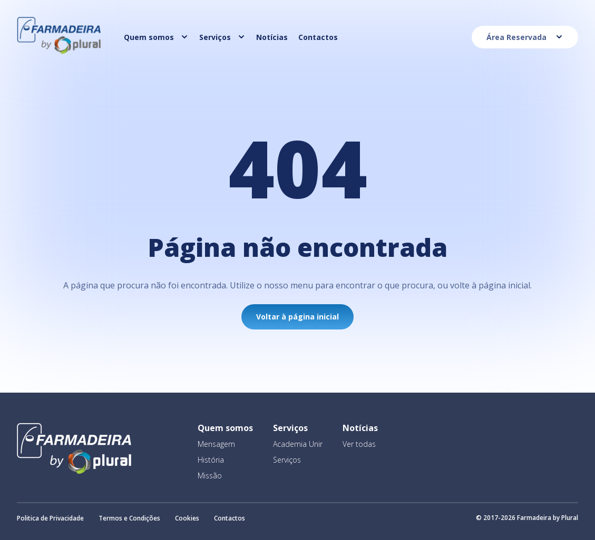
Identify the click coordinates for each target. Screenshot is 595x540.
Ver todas (359, 444)
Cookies (187, 518)
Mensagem (216, 444)
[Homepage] (59, 51)
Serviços (287, 460)
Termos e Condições (129, 518)
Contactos (229, 518)
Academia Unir (298, 444)
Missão (210, 476)
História (211, 460)
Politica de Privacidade (50, 518)
